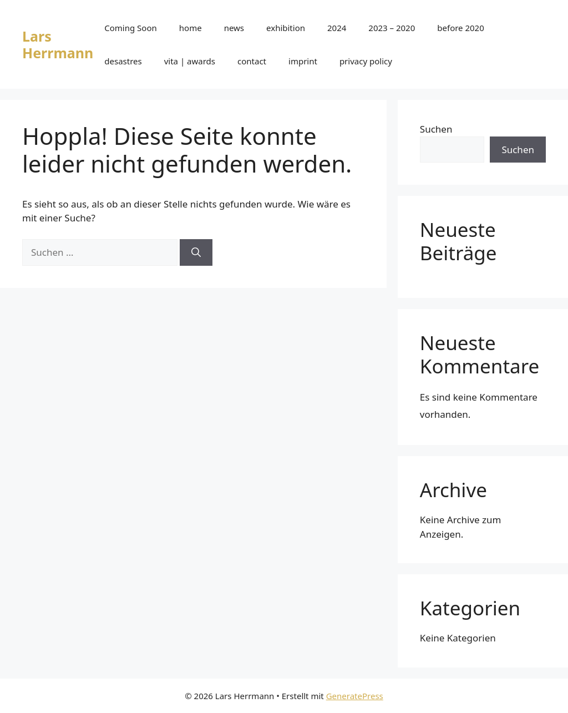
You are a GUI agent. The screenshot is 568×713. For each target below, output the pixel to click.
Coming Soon (130, 27)
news (234, 27)
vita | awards (189, 61)
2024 (336, 27)
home (190, 27)
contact (251, 61)
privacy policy (365, 61)
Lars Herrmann (57, 44)
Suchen (436, 129)
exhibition (285, 27)
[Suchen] (196, 252)
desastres (122, 61)
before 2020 (460, 27)
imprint (302, 61)
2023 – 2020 (391, 27)
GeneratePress (354, 695)
